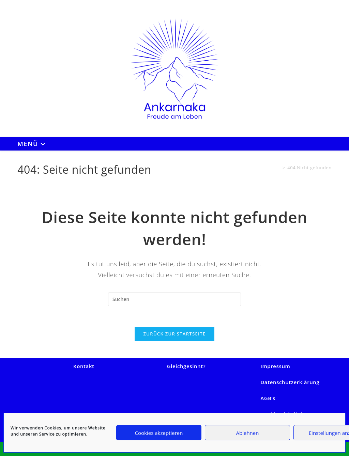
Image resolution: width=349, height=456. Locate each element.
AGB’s (267, 398)
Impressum (275, 366)
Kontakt (83, 366)
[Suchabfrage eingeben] (174, 299)
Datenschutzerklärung (289, 382)
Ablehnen (247, 432)
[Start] (278, 167)
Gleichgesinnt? (186, 366)
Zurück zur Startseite (174, 334)
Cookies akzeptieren (159, 432)
